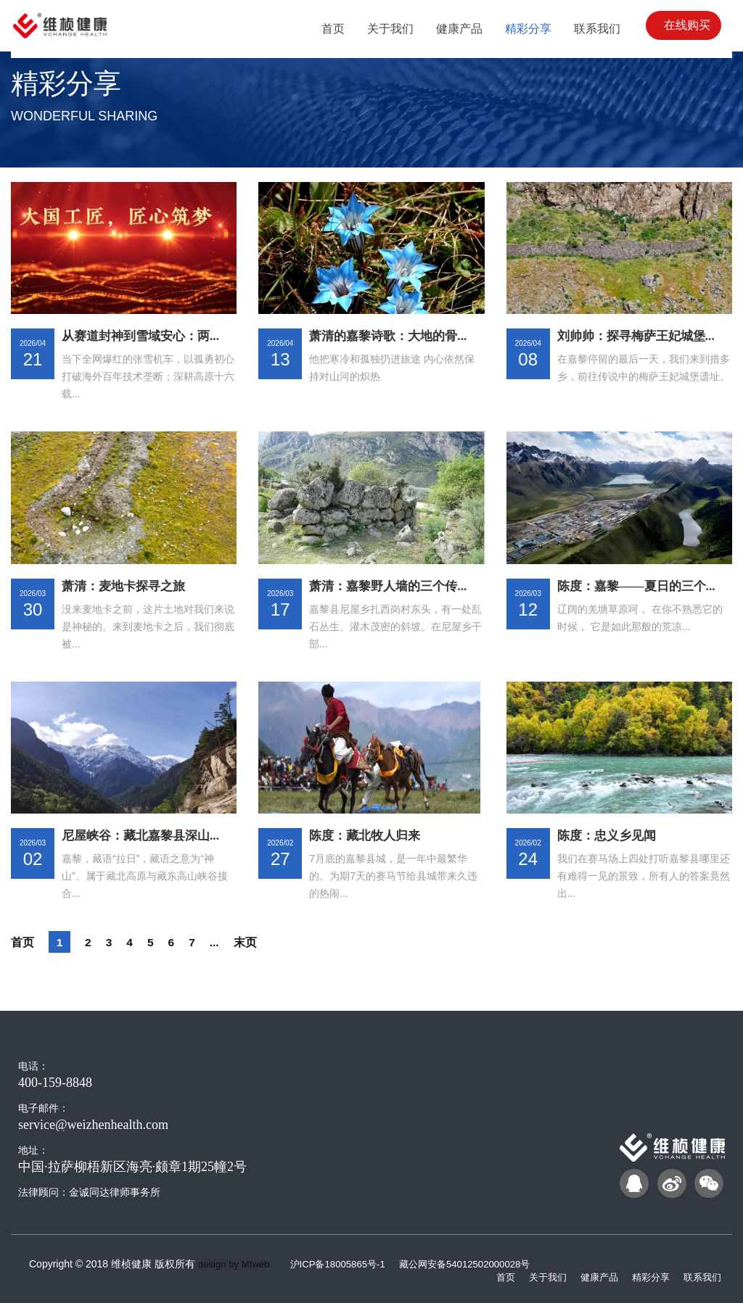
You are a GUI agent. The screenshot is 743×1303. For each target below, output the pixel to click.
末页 (257, 942)
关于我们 (537, 1276)
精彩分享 (646, 1276)
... (223, 942)
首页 (24, 942)
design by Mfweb (236, 1264)
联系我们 (701, 1276)
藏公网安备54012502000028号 (480, 1264)
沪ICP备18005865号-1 (347, 1264)
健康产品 (592, 1276)
